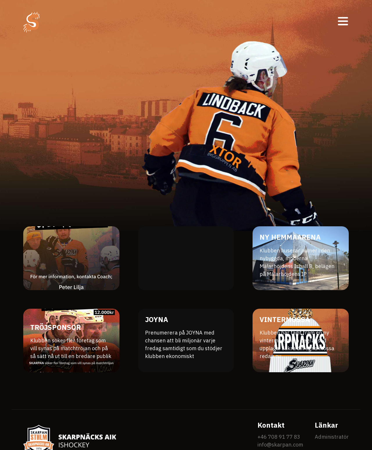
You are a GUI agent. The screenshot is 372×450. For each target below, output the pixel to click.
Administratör (332, 436)
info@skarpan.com (280, 444)
